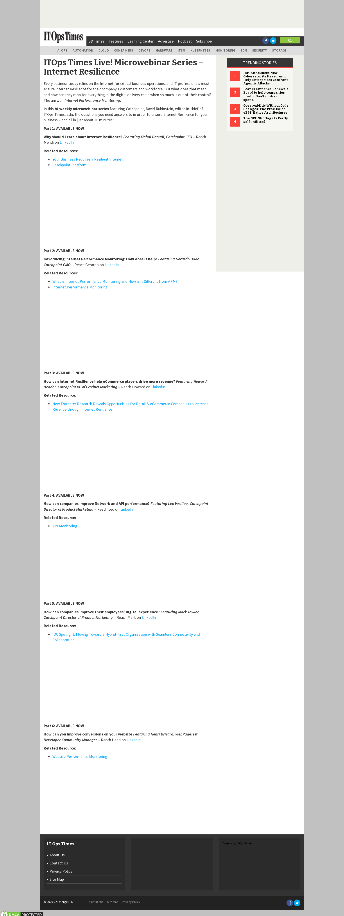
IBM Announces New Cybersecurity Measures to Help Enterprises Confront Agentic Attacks (265, 78)
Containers (123, 50)
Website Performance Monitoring (79, 756)
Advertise (166, 41)
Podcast (185, 41)
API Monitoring (64, 525)
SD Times (96, 41)
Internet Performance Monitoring (80, 287)
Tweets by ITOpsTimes (237, 843)
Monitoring (225, 50)
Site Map (57, 879)
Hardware (164, 50)
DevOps (144, 50)
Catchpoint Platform (69, 164)
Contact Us (59, 863)
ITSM (181, 50)
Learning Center (140, 41)
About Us (57, 854)
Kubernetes (200, 50)
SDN (243, 50)
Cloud (104, 50)
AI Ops (62, 50)
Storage (279, 50)
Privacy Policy (61, 871)
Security (259, 50)
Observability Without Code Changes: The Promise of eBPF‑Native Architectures (265, 109)
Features (116, 41)
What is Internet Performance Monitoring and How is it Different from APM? (114, 281)
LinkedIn (67, 142)
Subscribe (204, 41)
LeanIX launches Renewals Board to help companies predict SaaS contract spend (265, 94)
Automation (83, 50)
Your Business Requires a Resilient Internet (87, 159)
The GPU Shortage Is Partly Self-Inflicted (265, 120)
